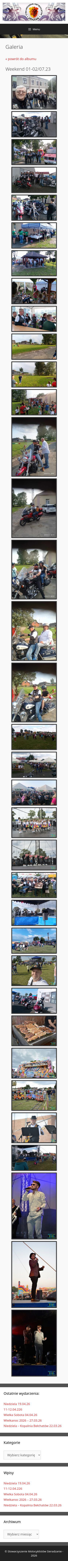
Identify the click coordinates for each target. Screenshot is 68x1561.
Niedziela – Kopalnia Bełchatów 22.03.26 (32, 1426)
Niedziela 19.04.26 (17, 1404)
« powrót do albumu (20, 59)
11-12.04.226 (13, 1409)
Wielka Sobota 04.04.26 (20, 1415)
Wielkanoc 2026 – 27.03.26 (23, 1420)
